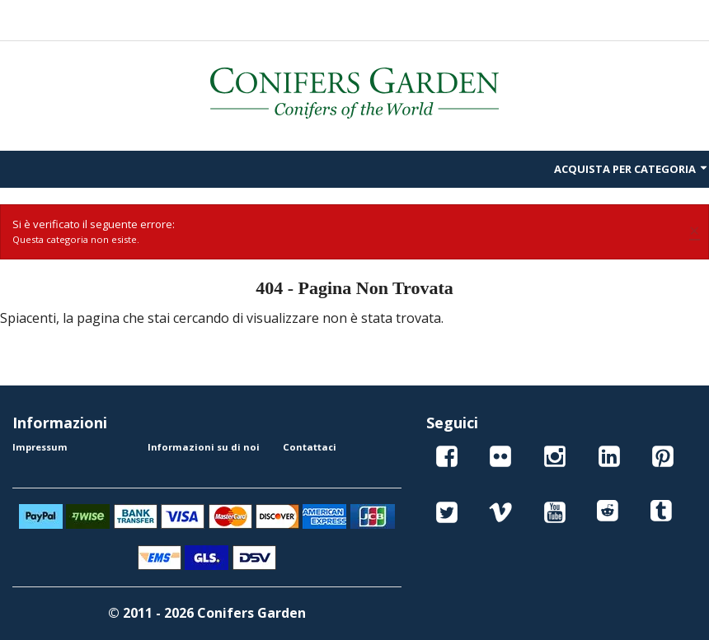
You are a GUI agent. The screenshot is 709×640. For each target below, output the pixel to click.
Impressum (40, 447)
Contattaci (309, 447)
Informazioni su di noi (204, 447)
